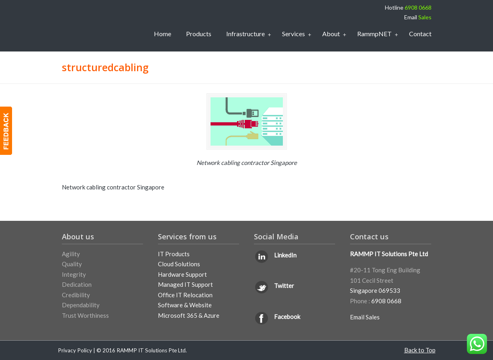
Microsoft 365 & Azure (188, 315)
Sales (425, 17)
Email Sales (365, 317)
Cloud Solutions (179, 263)
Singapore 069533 (375, 290)
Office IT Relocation (185, 294)
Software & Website (185, 305)
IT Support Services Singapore (97, 24)
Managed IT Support (185, 284)
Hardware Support (182, 274)
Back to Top (420, 350)
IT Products (174, 253)
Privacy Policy (75, 350)
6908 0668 (418, 7)
